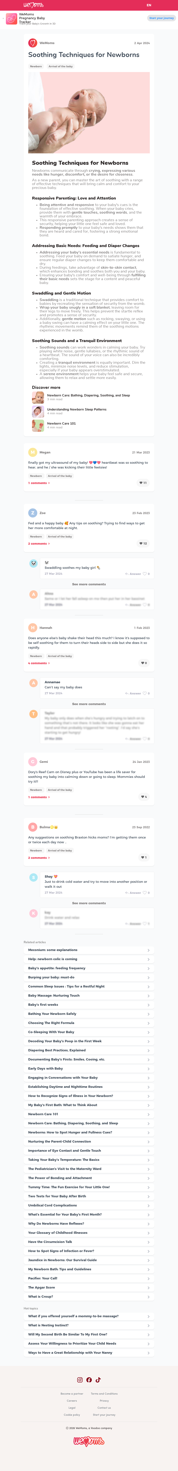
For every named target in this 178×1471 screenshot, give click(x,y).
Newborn (36, 66)
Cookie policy (72, 1415)
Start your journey (161, 18)
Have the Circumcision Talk (50, 1242)
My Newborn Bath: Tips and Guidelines (59, 1269)
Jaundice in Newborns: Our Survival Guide (62, 1260)
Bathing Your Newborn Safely (52, 1014)
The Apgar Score (41, 1287)
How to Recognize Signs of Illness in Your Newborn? (70, 1096)
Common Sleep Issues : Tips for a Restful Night (66, 986)
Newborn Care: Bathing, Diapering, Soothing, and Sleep (73, 1123)
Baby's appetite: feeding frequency (56, 968)
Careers (72, 1401)
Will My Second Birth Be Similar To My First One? (67, 1334)
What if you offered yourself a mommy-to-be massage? (73, 1316)
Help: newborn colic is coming (52, 959)
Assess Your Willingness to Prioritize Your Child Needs (72, 1343)
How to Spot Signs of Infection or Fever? (61, 1251)
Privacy (104, 1401)
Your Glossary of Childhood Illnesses (57, 1233)
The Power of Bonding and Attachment (60, 1178)
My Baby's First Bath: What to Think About (62, 1105)
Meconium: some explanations (52, 950)
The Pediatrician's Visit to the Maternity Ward (64, 1169)
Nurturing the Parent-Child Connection (59, 1141)
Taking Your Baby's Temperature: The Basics (63, 1160)
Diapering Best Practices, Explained (57, 1050)
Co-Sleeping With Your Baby (51, 1032)
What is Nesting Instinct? (48, 1325)
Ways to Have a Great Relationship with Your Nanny (70, 1352)
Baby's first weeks (43, 1005)
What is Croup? (40, 1296)
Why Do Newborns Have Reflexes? (56, 1223)
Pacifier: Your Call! (42, 1278)
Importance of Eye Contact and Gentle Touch (64, 1150)
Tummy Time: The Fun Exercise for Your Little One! (69, 1187)
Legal (72, 1408)
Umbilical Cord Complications (52, 1205)
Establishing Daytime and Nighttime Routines (65, 1087)
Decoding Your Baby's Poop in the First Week (65, 1041)
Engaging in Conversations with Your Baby (63, 1077)
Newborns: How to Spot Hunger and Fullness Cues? (70, 1132)
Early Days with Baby (45, 1068)
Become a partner (72, 1394)
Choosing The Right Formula (51, 1023)
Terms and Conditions (104, 1394)
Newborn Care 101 (43, 1114)
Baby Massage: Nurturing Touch (54, 995)
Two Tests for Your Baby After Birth (57, 1196)
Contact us (104, 1408)
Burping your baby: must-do (51, 977)
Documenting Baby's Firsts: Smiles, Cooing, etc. (66, 1059)
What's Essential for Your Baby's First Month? (65, 1214)
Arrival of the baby (61, 66)
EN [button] (149, 5)
